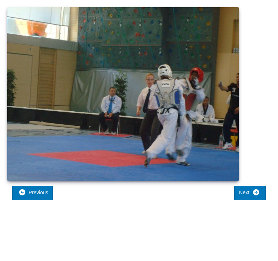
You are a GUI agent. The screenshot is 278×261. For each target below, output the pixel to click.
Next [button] (249, 192)
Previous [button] (33, 192)
